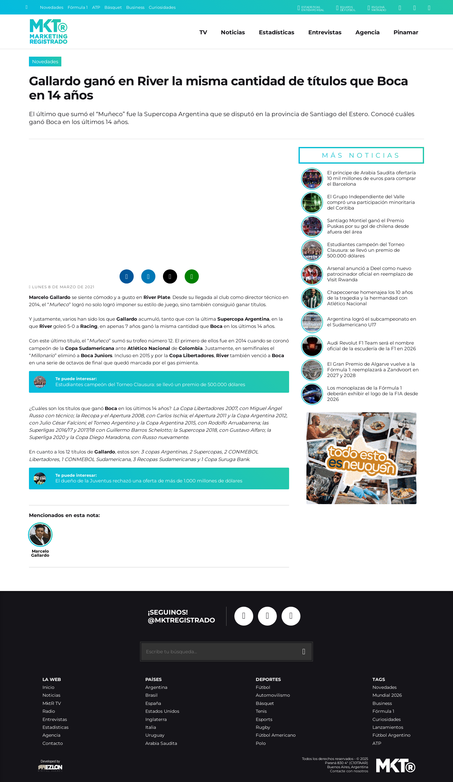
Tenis (261, 711)
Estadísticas (276, 32)
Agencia (367, 32)
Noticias (233, 32)
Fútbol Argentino (391, 735)
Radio (48, 711)
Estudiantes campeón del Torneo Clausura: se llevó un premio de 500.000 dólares (150, 384)
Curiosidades (162, 7)
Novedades (51, 7)
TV (203, 32)
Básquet (113, 7)
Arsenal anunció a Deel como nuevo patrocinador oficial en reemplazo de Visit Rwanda (370, 274)
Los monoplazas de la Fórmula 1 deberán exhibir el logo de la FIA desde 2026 (372, 393)
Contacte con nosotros (349, 771)
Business (135, 7)
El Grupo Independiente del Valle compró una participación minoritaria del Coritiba (371, 202)
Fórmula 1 (78, 7)
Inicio (48, 687)
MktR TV (51, 703)
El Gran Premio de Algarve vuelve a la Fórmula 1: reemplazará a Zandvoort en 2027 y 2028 (373, 370)
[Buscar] (26, 7)
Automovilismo (273, 695)
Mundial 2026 (387, 695)
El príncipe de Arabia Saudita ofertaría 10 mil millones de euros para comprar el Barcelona (371, 178)
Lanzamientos (387, 727)
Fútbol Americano (276, 735)
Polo (261, 743)
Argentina (156, 687)
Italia (150, 727)
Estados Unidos (162, 711)
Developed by (50, 766)
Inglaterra (156, 719)
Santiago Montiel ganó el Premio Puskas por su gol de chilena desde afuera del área (368, 226)
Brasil (151, 695)
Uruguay (155, 735)
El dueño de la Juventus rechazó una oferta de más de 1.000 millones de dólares (148, 481)
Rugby (263, 727)
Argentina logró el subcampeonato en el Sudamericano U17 (371, 322)
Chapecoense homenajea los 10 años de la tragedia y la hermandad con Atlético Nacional (370, 298)
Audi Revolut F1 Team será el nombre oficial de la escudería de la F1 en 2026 (371, 346)
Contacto (52, 743)
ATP (96, 7)
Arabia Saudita (161, 743)
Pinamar (406, 32)
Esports (264, 719)
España (153, 703)
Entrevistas (325, 32)
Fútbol (263, 687)
